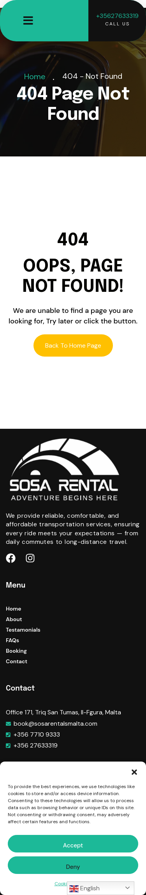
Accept (73, 845)
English (84, 888)
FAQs (12, 640)
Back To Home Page (73, 345)
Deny (73, 867)
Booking (16, 650)
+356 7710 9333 (37, 734)
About (14, 619)
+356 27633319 (36, 745)
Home (36, 76)
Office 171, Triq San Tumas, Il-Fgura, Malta (63, 712)
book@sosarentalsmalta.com (55, 723)
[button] (134, 771)
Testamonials (23, 629)
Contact (16, 661)
